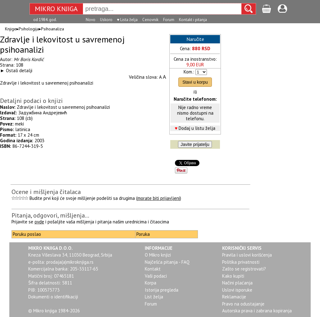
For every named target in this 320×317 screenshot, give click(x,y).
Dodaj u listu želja (197, 128)
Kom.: (189, 72)
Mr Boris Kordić (29, 59)
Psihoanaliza (52, 29)
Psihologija (29, 29)
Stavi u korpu (195, 82)
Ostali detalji (19, 70)
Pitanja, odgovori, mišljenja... (50, 215)
